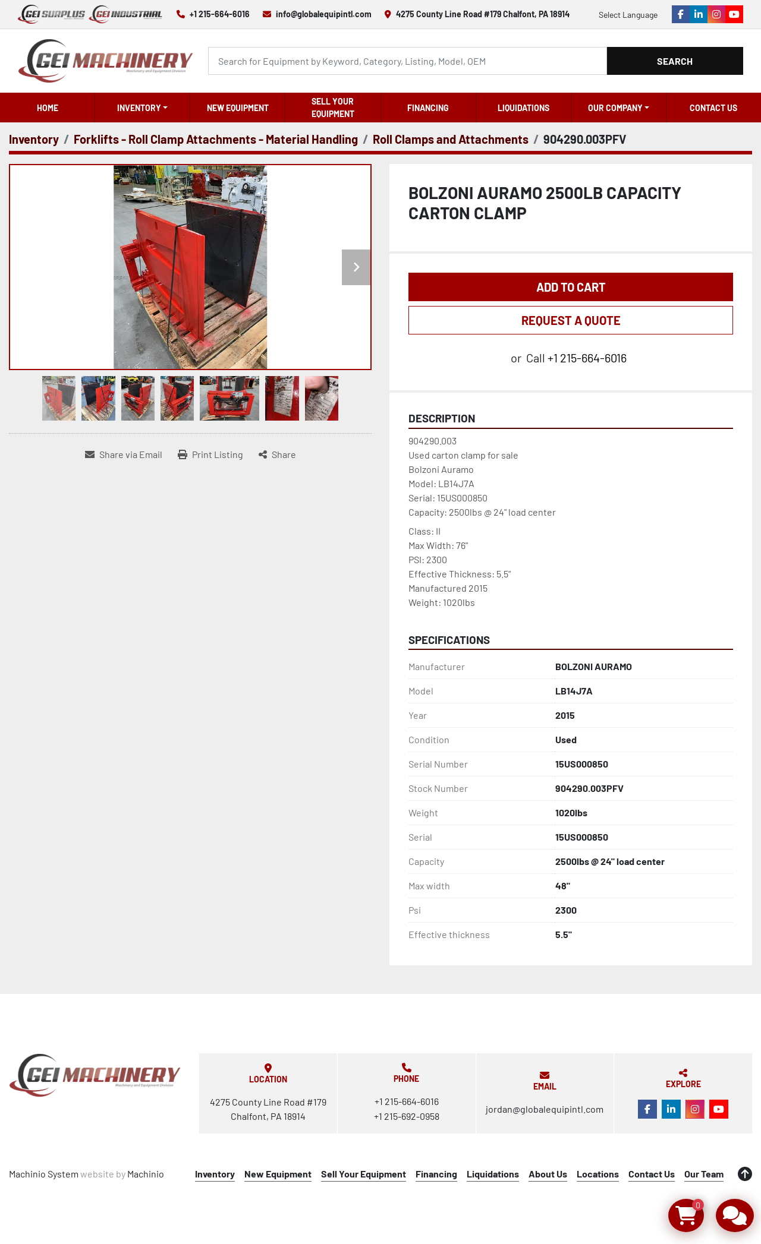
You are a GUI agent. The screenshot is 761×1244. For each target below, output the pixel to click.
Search (675, 61)
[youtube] (734, 14)
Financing (428, 108)
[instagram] (716, 14)
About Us (548, 1173)
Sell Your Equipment (333, 107)
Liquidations (523, 108)
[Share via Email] (123, 454)
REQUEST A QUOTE (571, 320)
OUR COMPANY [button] (615, 108)
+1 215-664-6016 (220, 14)
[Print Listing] (210, 454)
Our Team (704, 1173)
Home (47, 108)
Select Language (628, 15)
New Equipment (238, 108)
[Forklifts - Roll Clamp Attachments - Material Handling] (216, 139)
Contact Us (713, 108)
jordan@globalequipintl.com (544, 1108)
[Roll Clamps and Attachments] (451, 139)
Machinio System (43, 1173)
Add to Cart (571, 287)
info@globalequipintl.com (324, 14)
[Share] (277, 454)
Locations (598, 1173)
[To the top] (745, 1174)
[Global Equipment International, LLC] (95, 1075)
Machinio (145, 1173)
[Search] (407, 61)
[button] (142, 107)
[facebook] (681, 14)
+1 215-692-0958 (406, 1116)
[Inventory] (34, 139)
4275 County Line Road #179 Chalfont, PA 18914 (483, 14)
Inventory (139, 108)
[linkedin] (698, 14)
